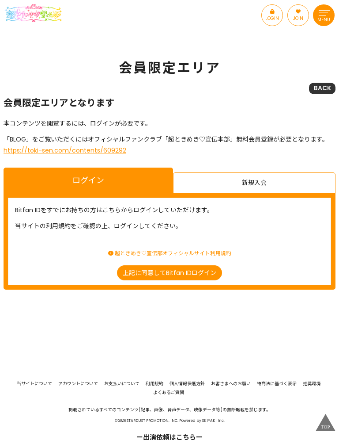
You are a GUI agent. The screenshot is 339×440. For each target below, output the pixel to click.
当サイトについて (34, 384)
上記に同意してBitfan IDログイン (169, 272)
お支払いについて (121, 384)
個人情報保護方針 (187, 384)
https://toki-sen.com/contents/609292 (65, 150)
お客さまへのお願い (231, 384)
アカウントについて (78, 384)
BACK (322, 88)
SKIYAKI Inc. (213, 420)
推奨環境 (311, 384)
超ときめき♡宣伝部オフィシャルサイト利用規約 (169, 253)
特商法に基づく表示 (277, 384)
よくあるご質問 (168, 393)
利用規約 (154, 384)
